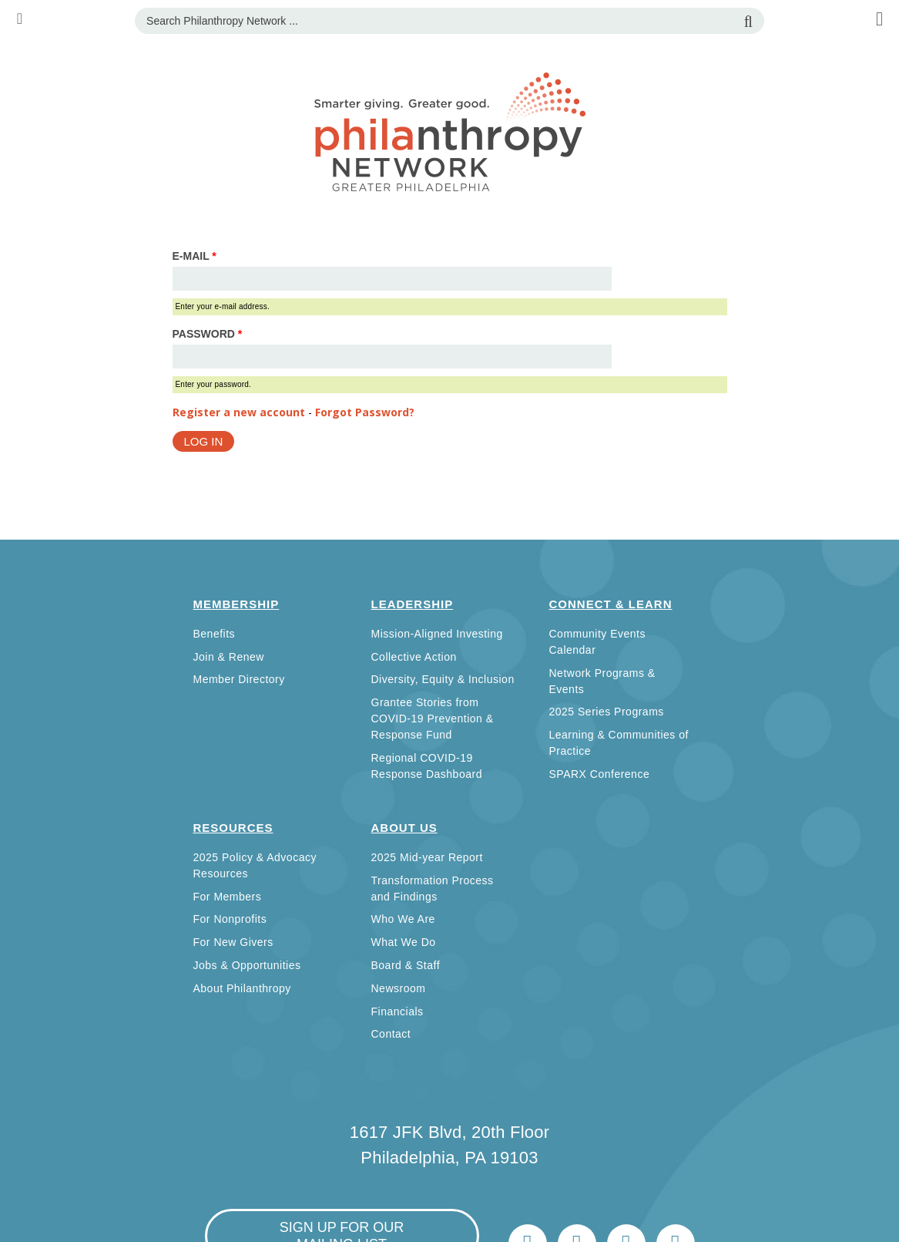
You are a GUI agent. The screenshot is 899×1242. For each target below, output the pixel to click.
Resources (233, 827)
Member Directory (239, 679)
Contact (391, 1034)
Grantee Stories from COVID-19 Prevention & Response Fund (432, 718)
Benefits (214, 634)
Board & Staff (406, 965)
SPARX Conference (599, 774)
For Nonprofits (230, 919)
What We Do (403, 942)
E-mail (194, 256)
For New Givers (233, 942)
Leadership (412, 604)
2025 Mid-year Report (427, 857)
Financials (397, 1011)
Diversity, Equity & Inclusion (443, 679)
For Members (227, 896)
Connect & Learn (611, 604)
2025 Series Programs (606, 711)
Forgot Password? (364, 412)
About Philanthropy (242, 988)
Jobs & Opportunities (247, 965)
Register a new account (239, 412)
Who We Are (403, 919)
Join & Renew (228, 657)
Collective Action (414, 657)
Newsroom (398, 988)
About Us (404, 827)
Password (208, 334)
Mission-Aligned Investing (437, 634)
